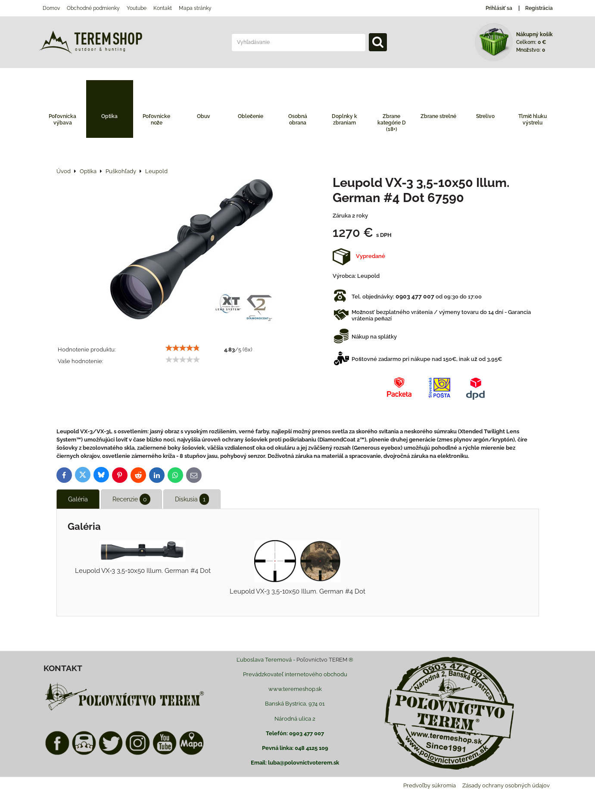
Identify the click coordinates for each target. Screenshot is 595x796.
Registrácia (539, 8)
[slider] (182, 348)
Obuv (203, 116)
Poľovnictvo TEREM (321, 659)
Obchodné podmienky (93, 8)
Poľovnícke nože (156, 119)
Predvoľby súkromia (429, 785)
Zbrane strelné (438, 116)
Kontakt (162, 8)
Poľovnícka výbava (62, 119)
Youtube (136, 8)
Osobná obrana (297, 119)
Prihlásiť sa (499, 8)
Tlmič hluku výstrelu (532, 119)
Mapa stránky (195, 8)
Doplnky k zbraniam (344, 119)
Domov (51, 8)
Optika (109, 116)
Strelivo (485, 116)
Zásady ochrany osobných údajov (506, 785)
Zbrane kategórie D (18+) (391, 122)
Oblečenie (250, 116)
